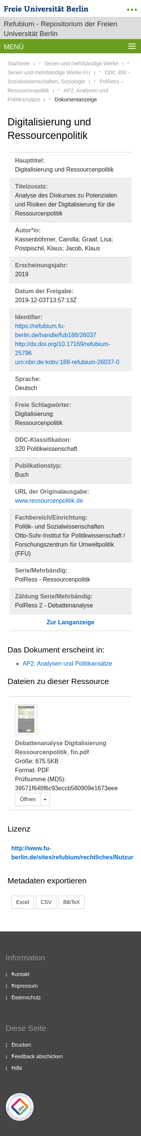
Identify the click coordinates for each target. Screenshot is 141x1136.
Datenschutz (26, 997)
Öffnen (28, 799)
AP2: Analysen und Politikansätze (67, 663)
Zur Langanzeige (70, 622)
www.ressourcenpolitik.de (49, 500)
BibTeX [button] (71, 902)
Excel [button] (22, 902)
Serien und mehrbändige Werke (81, 63)
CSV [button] (46, 902)
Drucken (21, 1045)
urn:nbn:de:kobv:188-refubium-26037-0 (67, 362)
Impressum (25, 986)
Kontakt (20, 974)
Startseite (19, 63)
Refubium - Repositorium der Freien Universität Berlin (60, 29)
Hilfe (17, 1068)
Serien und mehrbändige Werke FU (49, 72)
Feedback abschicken (37, 1056)
